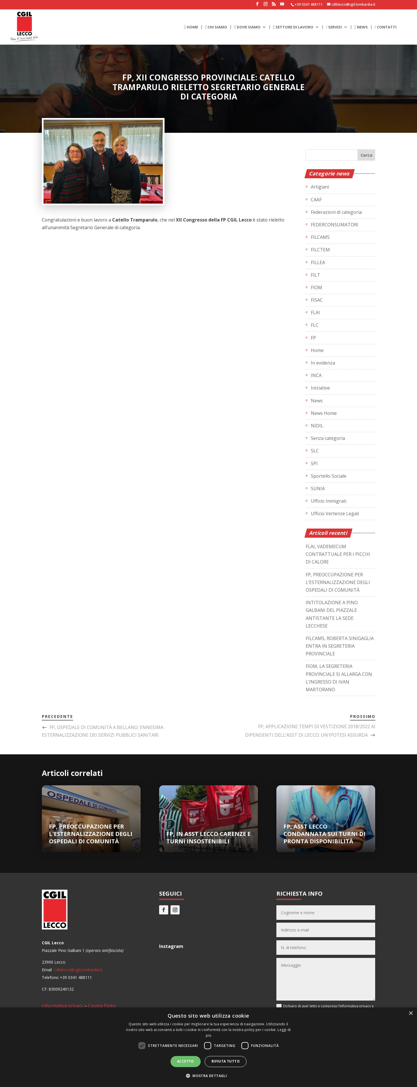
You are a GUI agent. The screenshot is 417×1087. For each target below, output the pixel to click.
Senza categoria (328, 438)
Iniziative (320, 388)
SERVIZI (334, 27)
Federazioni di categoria (336, 212)
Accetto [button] (185, 1061)
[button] (208, 1075)
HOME (191, 27)
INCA (316, 375)
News (317, 400)
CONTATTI (386, 27)
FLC (315, 325)
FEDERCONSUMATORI (334, 224)
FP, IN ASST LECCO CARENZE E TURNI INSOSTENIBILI (208, 837)
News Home (324, 413)
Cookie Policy (102, 1006)
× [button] (410, 1013)
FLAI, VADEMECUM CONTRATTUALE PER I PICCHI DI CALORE (338, 554)
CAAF (316, 199)
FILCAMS (320, 237)
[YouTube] (282, 5)
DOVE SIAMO (247, 27)
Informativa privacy (62, 1006)
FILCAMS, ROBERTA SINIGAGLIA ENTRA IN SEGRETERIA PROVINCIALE (340, 646)
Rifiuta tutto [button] (225, 1061)
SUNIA (318, 488)
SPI (314, 463)
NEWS (361, 27)
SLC (315, 451)
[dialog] (208, 1047)
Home (317, 350)
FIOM (316, 287)
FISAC (317, 300)
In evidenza (323, 363)
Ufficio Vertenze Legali (335, 513)
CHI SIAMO (216, 27)
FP (313, 338)
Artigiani (320, 187)
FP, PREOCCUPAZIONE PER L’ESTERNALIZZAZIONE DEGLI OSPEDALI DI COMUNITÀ (338, 582)
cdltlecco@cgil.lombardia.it (77, 969)
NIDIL (317, 426)
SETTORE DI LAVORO (293, 27)
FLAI (315, 312)
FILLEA (318, 262)
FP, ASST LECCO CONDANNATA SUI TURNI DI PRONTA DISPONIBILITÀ (324, 834)
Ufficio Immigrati (328, 501)
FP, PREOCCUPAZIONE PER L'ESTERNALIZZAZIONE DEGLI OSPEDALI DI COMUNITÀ (90, 834)
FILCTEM (320, 250)
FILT (315, 275)
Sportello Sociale (328, 476)
